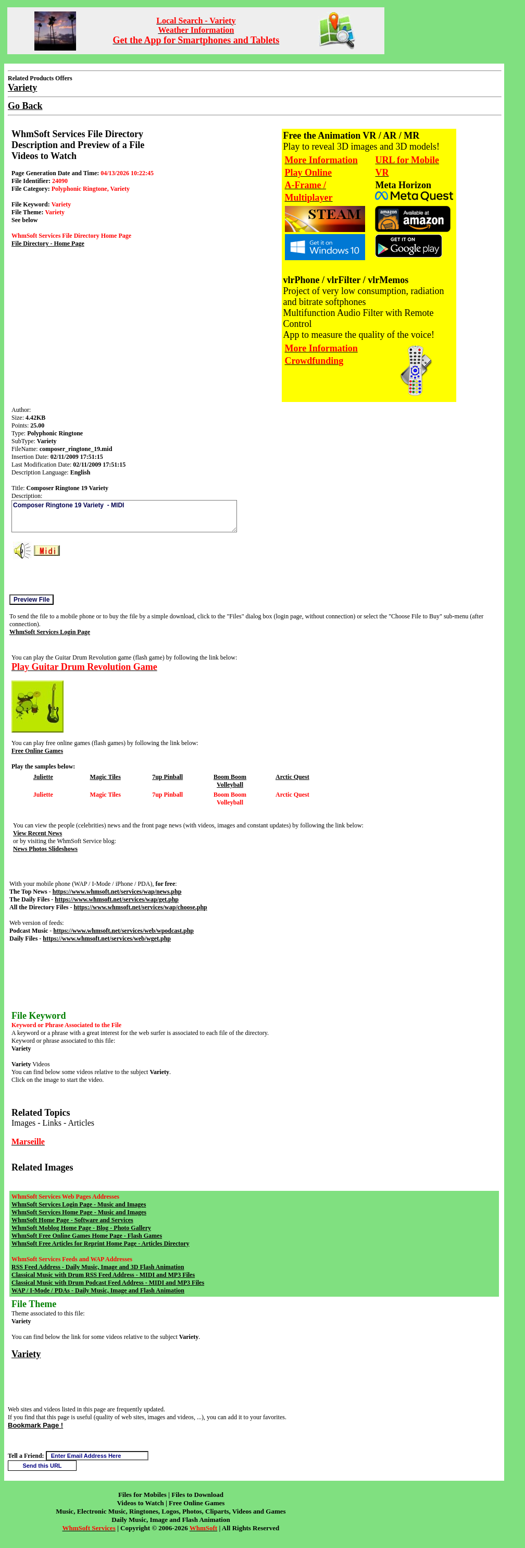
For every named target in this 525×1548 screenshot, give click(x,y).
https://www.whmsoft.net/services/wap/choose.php (140, 907)
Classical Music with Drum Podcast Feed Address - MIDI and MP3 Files (107, 1282)
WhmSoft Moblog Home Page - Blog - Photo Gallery (81, 1228)
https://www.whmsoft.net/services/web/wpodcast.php (123, 930)
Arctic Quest (292, 777)
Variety (26, 1354)
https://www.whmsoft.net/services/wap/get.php (117, 899)
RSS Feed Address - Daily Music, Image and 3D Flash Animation (97, 1267)
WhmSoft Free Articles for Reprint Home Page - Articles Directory (100, 1243)
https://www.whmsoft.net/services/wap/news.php (117, 891)
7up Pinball (167, 777)
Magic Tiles (105, 777)
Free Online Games (37, 750)
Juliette (43, 777)
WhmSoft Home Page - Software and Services (72, 1220)
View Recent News (37, 833)
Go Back (25, 106)
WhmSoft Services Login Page (49, 632)
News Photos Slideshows (45, 848)
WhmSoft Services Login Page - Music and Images (78, 1204)
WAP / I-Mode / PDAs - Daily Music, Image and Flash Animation (97, 1290)
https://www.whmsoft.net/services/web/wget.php (107, 938)
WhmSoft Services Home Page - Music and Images (78, 1212)
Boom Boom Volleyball (230, 780)
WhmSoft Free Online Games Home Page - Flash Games (86, 1235)
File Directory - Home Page (47, 243)
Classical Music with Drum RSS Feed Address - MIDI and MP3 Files (103, 1274)
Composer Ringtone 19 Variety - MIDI (124, 516)
